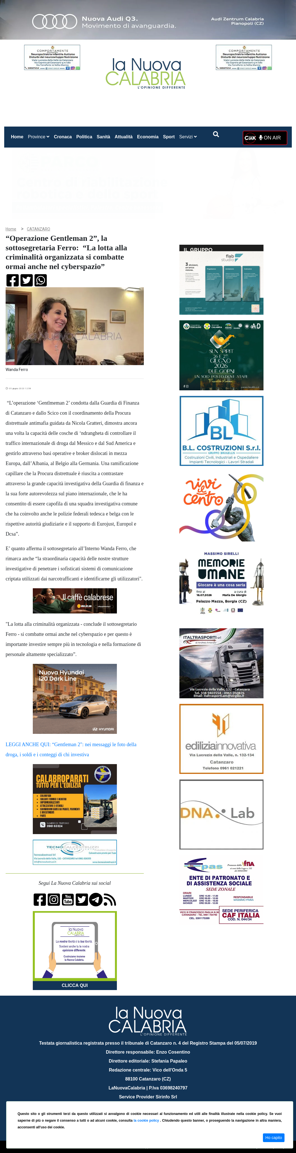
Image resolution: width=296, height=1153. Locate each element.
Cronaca (63, 136)
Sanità (103, 136)
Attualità (124, 136)
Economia (147, 136)
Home (18, 135)
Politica (84, 136)
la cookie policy (147, 1120)
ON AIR (270, 138)
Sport (169, 136)
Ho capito (273, 1137)
